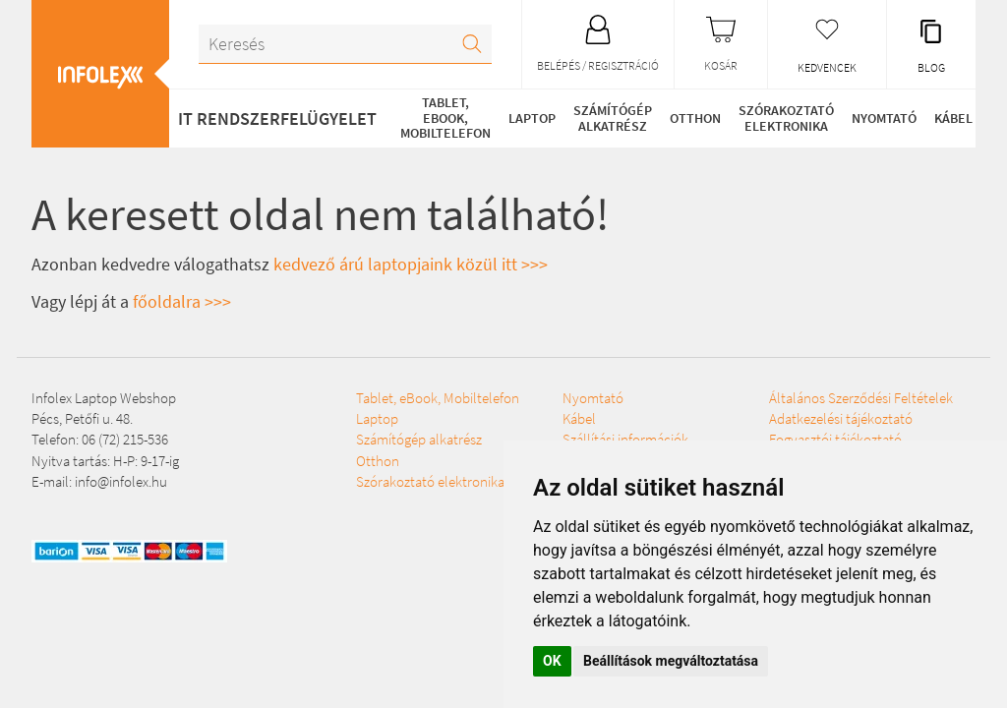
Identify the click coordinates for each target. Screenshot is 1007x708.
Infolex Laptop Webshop (103, 397)
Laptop (532, 118)
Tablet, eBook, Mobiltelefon (445, 117)
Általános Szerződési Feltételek (861, 397)
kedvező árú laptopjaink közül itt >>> (410, 264)
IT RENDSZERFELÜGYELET (277, 118)
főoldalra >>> (182, 301)
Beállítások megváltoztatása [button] (670, 661)
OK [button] (552, 661)
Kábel (953, 118)
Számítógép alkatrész (612, 117)
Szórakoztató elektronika (786, 117)
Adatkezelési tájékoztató (841, 418)
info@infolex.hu (121, 481)
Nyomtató (884, 118)
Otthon (695, 118)
